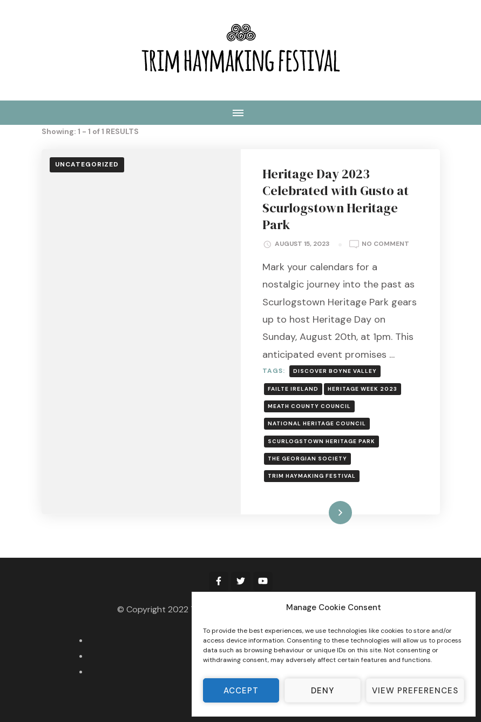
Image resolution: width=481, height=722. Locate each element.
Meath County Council (309, 406)
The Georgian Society (307, 458)
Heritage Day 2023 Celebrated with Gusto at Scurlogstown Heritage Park (335, 199)
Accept (241, 690)
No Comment (385, 244)
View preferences (415, 690)
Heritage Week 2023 (362, 388)
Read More (322, 512)
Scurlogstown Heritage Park (321, 441)
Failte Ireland (293, 388)
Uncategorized (87, 164)
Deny (322, 690)
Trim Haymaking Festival (312, 475)
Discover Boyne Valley (335, 371)
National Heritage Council (317, 423)
